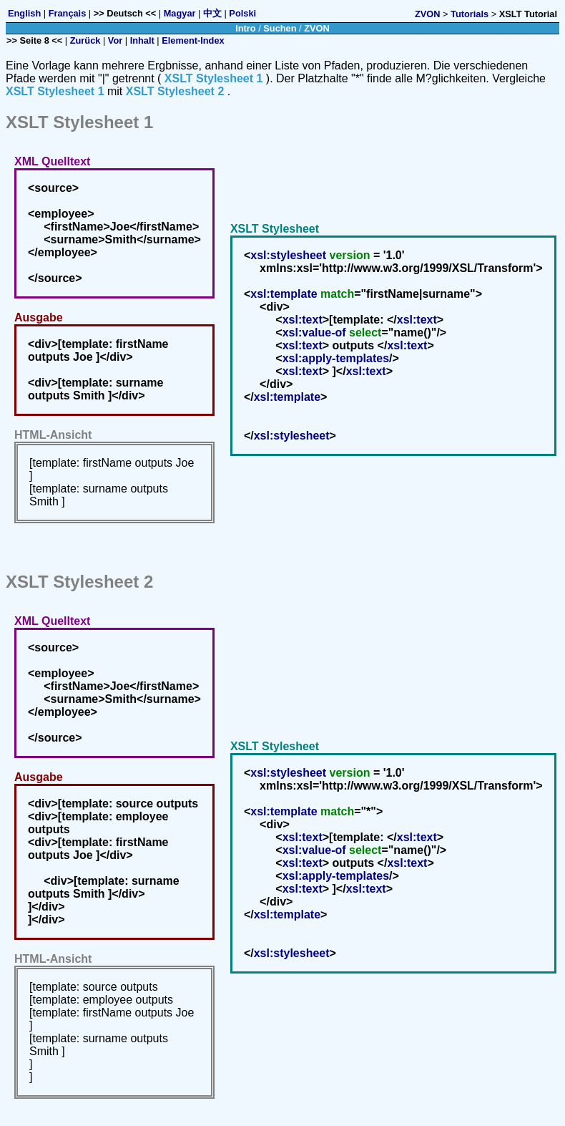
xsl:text (302, 320)
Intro (245, 28)
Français (68, 13)
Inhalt (142, 40)
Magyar (180, 13)
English (24, 13)
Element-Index (193, 40)
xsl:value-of (314, 332)
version (350, 255)
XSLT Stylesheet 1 (213, 78)
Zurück (85, 40)
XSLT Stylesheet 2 (175, 91)
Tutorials (469, 14)
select (365, 332)
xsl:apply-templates (335, 358)
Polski (242, 13)
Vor (115, 40)
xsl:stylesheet (288, 255)
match (337, 294)
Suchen (279, 28)
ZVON (428, 14)
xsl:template (283, 294)
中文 (212, 13)
